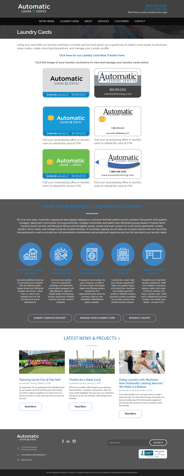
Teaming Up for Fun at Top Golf (39, 379)
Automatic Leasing (28, 383)
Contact (139, 21)
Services (103, 21)
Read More (30, 407)
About (88, 21)
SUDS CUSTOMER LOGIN (155, 9)
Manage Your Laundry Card (97, 318)
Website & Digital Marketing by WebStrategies (120, 472)
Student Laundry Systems (154, 271)
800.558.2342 (156, 6)
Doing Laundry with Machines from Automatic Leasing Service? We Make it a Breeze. (141, 383)
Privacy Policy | (98, 472)
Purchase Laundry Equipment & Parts (91, 271)
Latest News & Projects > (92, 338)
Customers (122, 21)
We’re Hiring (46, 21)
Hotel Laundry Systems (122, 271)
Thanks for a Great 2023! (85, 379)
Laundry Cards (69, 21)
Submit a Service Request (50, 318)
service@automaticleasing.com (33, 455)
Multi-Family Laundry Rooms (61, 271)
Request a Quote (139, 318)
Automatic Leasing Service (34, 8)
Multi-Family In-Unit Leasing (30, 271)
